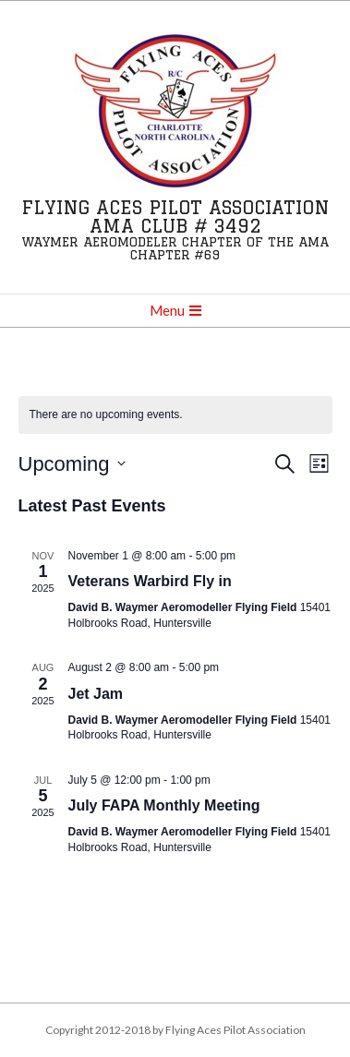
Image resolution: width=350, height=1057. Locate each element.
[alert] (175, 415)
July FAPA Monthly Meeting (164, 805)
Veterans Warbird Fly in (150, 581)
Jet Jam (96, 694)
